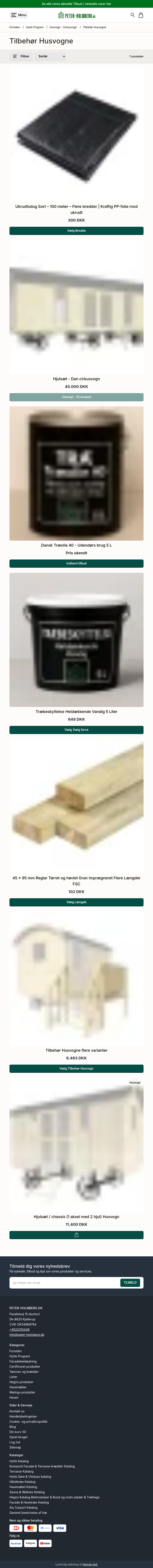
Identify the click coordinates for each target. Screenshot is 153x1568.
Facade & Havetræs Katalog (29, 1502)
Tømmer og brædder (24, 1371)
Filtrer (21, 56)
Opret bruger (18, 1437)
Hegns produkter (21, 1382)
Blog (12, 1427)
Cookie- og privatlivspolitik (28, 1421)
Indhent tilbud (76, 566)
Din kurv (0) (17, 1432)
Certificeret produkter (24, 1366)
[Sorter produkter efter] (50, 56)
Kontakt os (16, 1411)
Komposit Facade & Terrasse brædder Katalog (42, 1466)
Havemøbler (18, 1387)
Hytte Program (35, 27)
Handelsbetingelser (23, 1416)
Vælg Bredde (76, 230)
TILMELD (130, 1282)
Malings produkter (22, 1392)
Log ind (14, 1442)
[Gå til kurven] (141, 15)
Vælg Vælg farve (76, 733)
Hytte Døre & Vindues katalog (30, 1476)
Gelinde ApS (90, 1564)
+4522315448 (19, 1329)
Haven (13, 1397)
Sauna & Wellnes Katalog (27, 1492)
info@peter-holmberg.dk (26, 1335)
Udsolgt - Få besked (76, 399)
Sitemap (15, 1447)
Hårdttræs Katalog (22, 1482)
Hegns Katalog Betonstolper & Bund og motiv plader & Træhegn (54, 1497)
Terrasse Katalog (21, 1471)
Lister (13, 1377)
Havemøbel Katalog (23, 1487)
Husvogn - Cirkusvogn (63, 27)
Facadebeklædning (23, 1361)
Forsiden (14, 27)
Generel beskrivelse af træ (28, 1512)
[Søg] (132, 15)
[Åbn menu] (18, 15)
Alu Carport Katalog (23, 1507)
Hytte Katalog (19, 1461)
